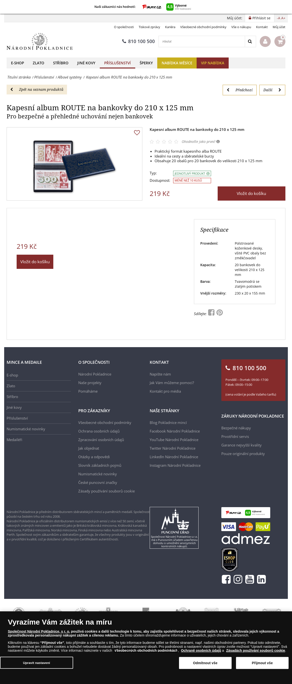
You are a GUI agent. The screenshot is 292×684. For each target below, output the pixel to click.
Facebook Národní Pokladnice (175, 431)
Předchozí (240, 89)
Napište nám (160, 374)
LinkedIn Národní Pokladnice (174, 456)
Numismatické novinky (26, 428)
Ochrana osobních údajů (99, 431)
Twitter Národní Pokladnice (172, 448)
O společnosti (124, 27)
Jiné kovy (86, 62)
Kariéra (170, 27)
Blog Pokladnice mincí (168, 422)
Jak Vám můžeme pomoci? (172, 382)
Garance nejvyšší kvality (241, 445)
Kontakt (262, 27)
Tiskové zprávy (149, 27)
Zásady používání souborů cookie (106, 491)
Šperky (146, 62)
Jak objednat (88, 448)
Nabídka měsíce (177, 62)
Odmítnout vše (205, 663)
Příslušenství (117, 62)
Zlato (38, 62)
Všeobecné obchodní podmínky (203, 27)
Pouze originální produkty (243, 453)
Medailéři (14, 439)
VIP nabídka (212, 62)
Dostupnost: (160, 180)
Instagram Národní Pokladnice (175, 465)
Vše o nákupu (241, 27)
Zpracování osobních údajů (101, 439)
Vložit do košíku (251, 193)
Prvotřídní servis (235, 436)
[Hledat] (202, 41)
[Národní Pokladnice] (40, 41)
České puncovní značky (97, 482)
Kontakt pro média (165, 391)
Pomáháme (88, 391)
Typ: (153, 173)
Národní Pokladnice (94, 374)
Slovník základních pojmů (99, 465)
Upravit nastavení (36, 663)
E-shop (17, 62)
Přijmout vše (262, 663)
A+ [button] (283, 18)
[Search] (250, 41)
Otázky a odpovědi (94, 456)
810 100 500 (138, 41)
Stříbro (60, 62)
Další (272, 89)
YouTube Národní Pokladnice (174, 439)
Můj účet (279, 27)
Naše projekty (89, 382)
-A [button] (278, 18)
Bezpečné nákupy (236, 427)
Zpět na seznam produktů (36, 89)
